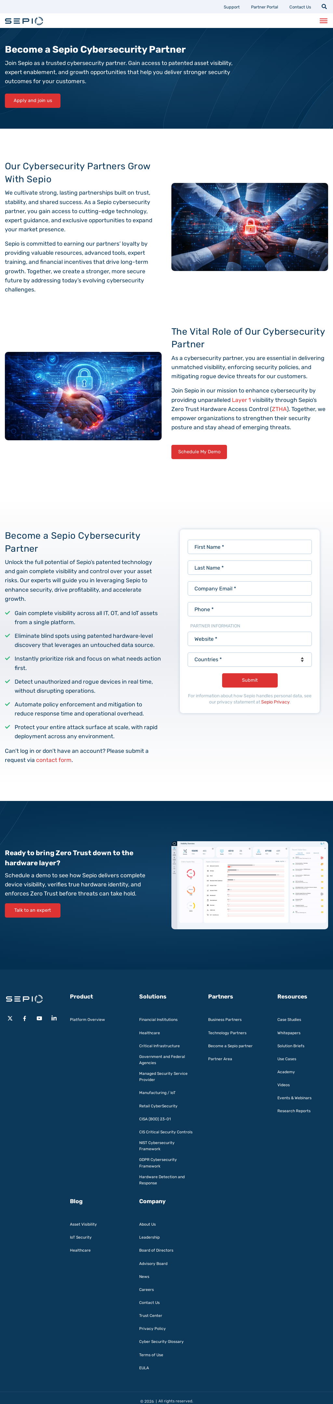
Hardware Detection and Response (162, 1180)
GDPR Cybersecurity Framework (158, 1162)
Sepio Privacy (275, 702)
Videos (283, 1085)
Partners (220, 996)
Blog (76, 1201)
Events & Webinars (294, 1098)
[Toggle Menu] (323, 20)
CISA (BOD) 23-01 (155, 1119)
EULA (144, 1368)
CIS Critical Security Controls (166, 1132)
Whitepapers (288, 1033)
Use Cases (286, 1059)
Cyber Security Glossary (161, 1341)
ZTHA (279, 409)
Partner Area (220, 1059)
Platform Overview (87, 1019)
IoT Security (81, 1237)
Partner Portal (264, 7)
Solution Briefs (290, 1046)
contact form (54, 760)
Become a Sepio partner (230, 1046)
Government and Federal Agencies (162, 1059)
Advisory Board (153, 1263)
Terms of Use (151, 1355)
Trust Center (150, 1315)
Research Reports (294, 1111)
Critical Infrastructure (159, 1046)
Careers (146, 1289)
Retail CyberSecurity (158, 1106)
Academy (286, 1072)
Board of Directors (156, 1250)
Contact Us (300, 7)
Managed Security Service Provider (163, 1076)
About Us (147, 1224)
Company (152, 1201)
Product (81, 996)
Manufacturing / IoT (157, 1092)
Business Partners (225, 1019)
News (144, 1276)
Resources (292, 996)
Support (232, 7)
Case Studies (289, 1019)
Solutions (152, 996)
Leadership (149, 1237)
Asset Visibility (83, 1224)
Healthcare (149, 1033)
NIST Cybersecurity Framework (157, 1145)
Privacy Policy (152, 1328)
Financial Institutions (158, 1019)
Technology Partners (227, 1033)
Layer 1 (241, 400)
